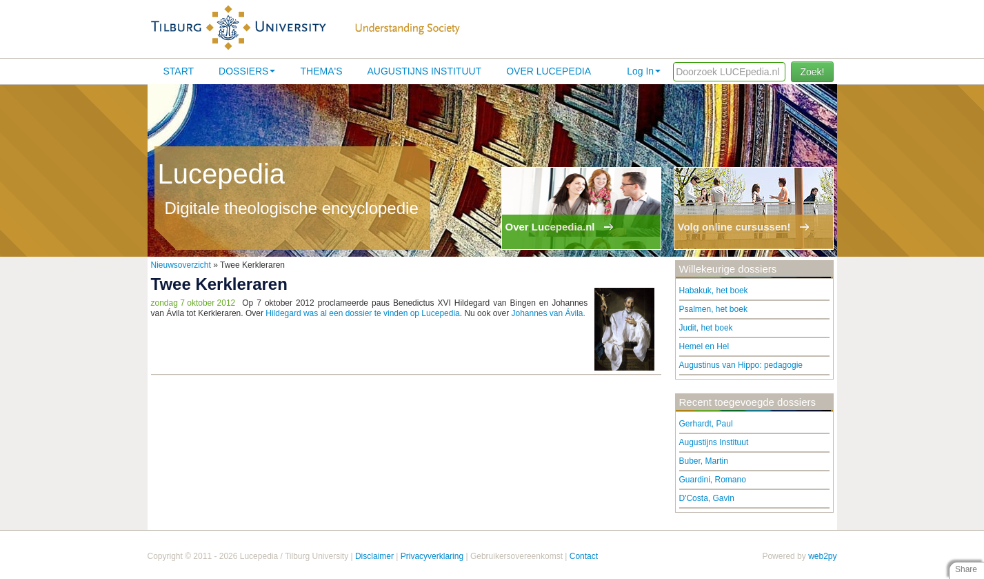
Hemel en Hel (704, 346)
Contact (584, 556)
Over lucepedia (548, 71)
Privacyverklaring (432, 556)
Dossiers (247, 71)
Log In (644, 71)
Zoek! (812, 71)
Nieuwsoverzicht (181, 265)
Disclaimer (374, 556)
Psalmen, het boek (713, 309)
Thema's (321, 71)
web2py (822, 556)
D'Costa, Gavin (706, 498)
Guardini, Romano (712, 479)
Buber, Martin (703, 461)
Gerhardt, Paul (706, 424)
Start (178, 71)
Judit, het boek (706, 328)
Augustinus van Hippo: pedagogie (741, 365)
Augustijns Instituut (424, 71)
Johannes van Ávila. (548, 313)
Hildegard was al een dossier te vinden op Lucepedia (362, 313)
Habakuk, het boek (713, 290)
